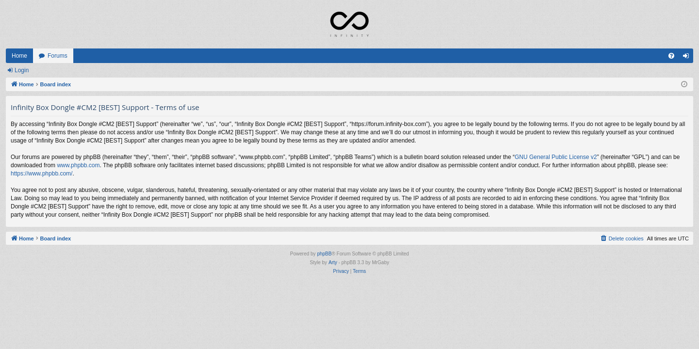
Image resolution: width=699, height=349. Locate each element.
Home (19, 55)
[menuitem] (671, 55)
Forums (57, 55)
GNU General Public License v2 (556, 157)
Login (22, 70)
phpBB (324, 253)
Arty (333, 262)
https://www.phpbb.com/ (41, 173)
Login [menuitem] (688, 57)
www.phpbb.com (78, 165)
